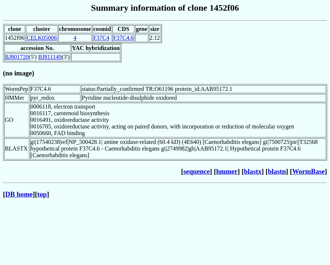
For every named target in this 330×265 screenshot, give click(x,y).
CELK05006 (42, 38)
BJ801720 (17, 57)
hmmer (226, 171)
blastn (277, 171)
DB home (18, 194)
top (42, 194)
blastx (253, 171)
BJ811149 (50, 57)
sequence (196, 171)
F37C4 (101, 38)
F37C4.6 (123, 38)
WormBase (308, 171)
